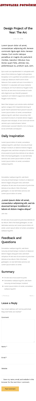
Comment (5, 317)
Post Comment (10, 389)
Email (4, 357)
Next (32, 296)
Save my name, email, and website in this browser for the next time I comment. (17, 381)
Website (4, 368)
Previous (5, 296)
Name (4, 347)
